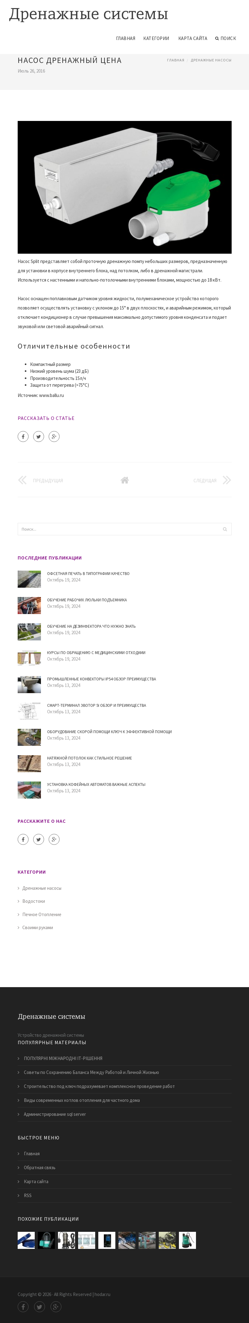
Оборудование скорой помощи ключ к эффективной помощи (109, 731)
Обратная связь (40, 1167)
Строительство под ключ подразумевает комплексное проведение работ (99, 1086)
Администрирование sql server (55, 1114)
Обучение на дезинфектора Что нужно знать (91, 626)
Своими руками (37, 927)
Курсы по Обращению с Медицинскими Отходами (96, 652)
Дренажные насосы (211, 60)
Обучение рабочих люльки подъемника (87, 600)
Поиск (225, 38)
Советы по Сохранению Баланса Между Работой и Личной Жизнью (91, 1072)
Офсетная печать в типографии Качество (88, 573)
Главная (126, 38)
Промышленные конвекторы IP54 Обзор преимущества (101, 679)
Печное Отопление (41, 914)
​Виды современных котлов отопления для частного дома (82, 1100)
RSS (28, 1195)
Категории (156, 38)
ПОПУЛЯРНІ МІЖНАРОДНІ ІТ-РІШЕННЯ (63, 1058)
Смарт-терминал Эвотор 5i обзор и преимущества (96, 705)
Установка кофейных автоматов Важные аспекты (96, 784)
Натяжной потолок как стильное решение (89, 758)
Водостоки (33, 901)
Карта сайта (192, 38)
